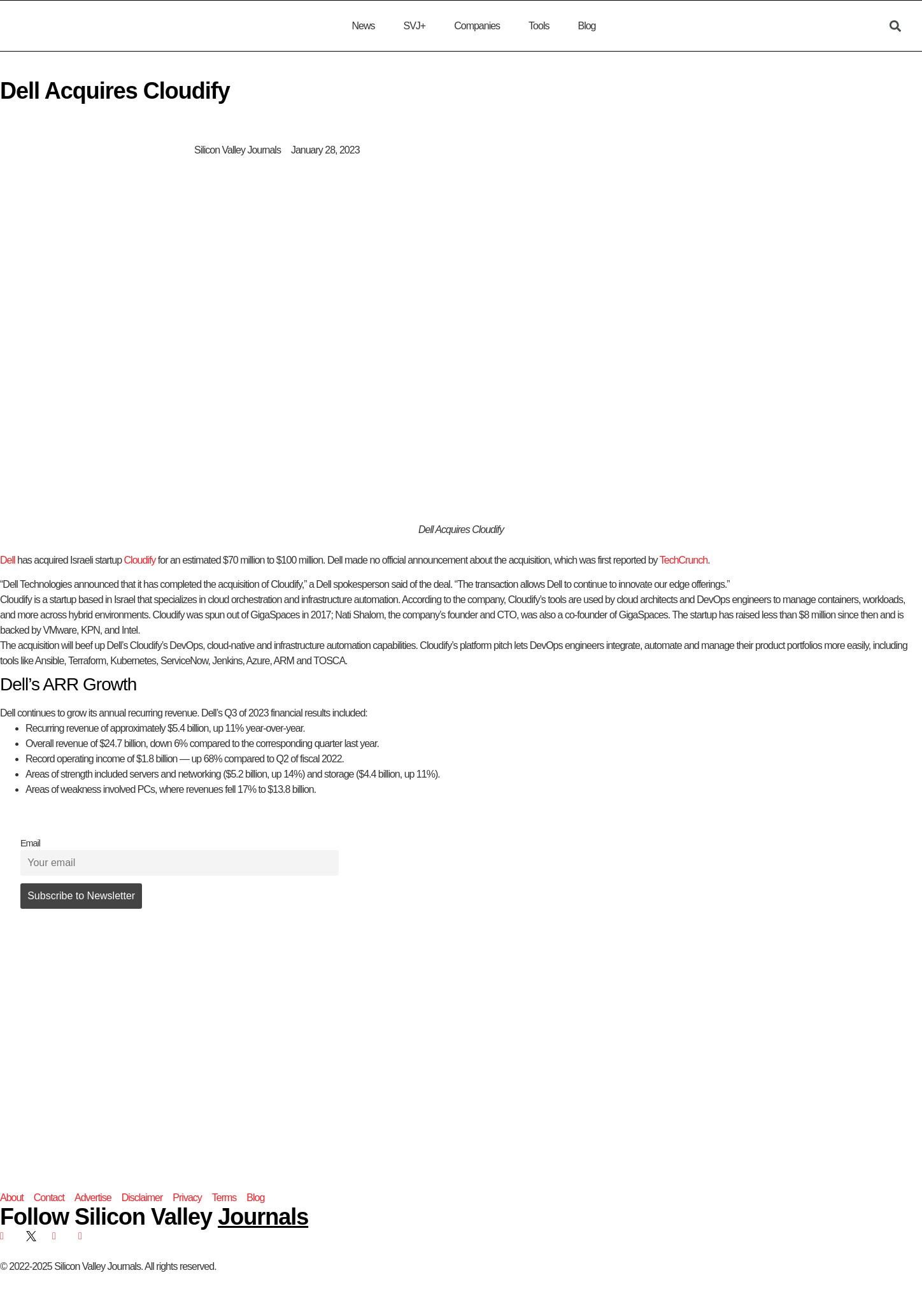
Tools (538, 25)
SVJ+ (414, 25)
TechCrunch (683, 560)
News (362, 25)
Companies (477, 25)
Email (30, 843)
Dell (7, 560)
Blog (586, 25)
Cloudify (140, 560)
